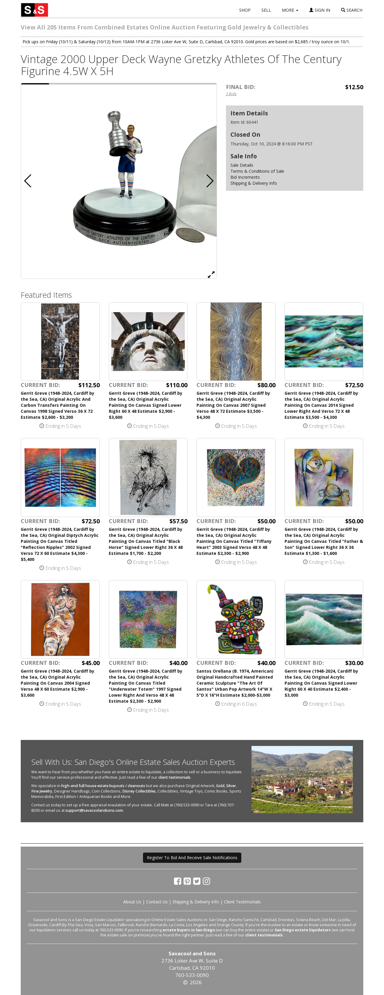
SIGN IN (319, 10)
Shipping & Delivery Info (253, 183)
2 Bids (231, 93)
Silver (231, 785)
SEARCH (351, 10)
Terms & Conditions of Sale (257, 171)
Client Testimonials (242, 902)
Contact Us (157, 902)
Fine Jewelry (41, 791)
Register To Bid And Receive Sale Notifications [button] (192, 857)
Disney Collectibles (139, 791)
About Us (132, 902)
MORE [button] (290, 10)
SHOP (245, 10)
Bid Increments (245, 177)
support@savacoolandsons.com (94, 810)
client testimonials (174, 777)
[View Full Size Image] (211, 274)
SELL (266, 10)
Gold (220, 785)
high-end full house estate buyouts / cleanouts (103, 785)
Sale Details (241, 165)
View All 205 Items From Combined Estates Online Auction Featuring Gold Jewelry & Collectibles (165, 27)
